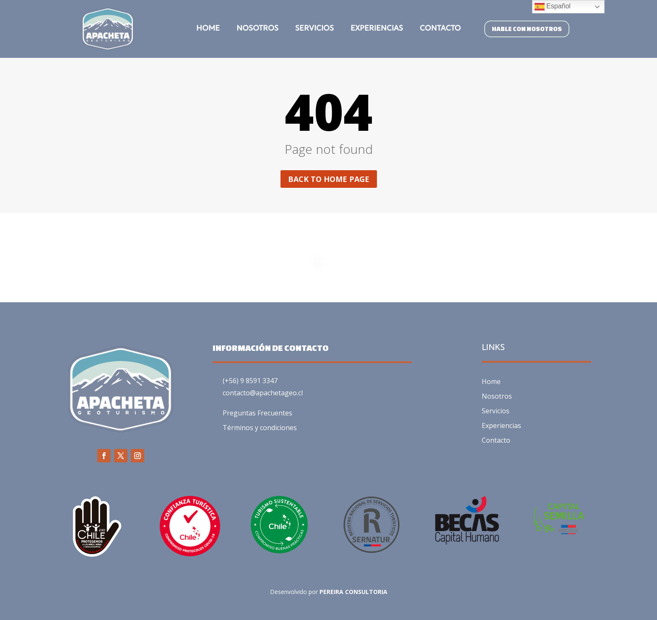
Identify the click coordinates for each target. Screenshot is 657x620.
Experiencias (377, 29)
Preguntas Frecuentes (257, 413)
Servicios (314, 29)
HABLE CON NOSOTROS (527, 28)
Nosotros (257, 29)
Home (208, 29)
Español (553, 7)
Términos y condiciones (260, 427)
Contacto (440, 29)
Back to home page (328, 179)
